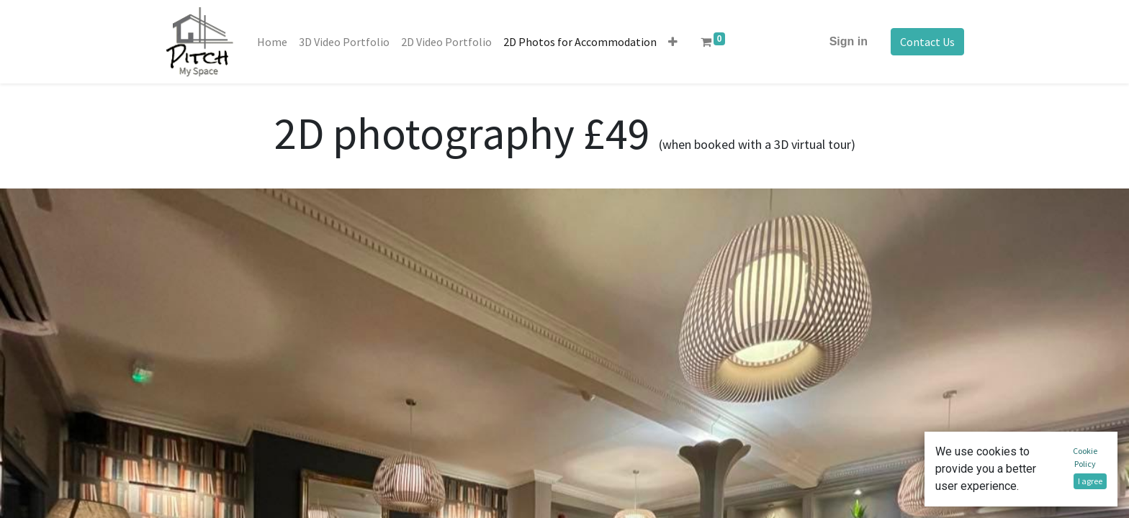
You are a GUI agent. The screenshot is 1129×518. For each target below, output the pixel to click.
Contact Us (927, 42)
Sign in (848, 41)
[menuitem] (272, 41)
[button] (672, 41)
